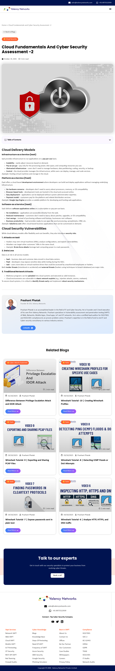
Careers (62, 658)
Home (4, 25)
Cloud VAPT (9, 641)
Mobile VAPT (10, 644)
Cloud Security (11, 39)
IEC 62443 (87, 641)
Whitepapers (64, 655)
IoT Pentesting (10, 648)
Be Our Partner (65, 644)
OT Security (9, 651)
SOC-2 (85, 637)
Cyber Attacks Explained (18, 363)
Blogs (34, 633)
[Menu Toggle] (110, 9)
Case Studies (64, 651)
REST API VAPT (11, 655)
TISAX (85, 651)
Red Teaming (10, 658)
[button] (110, 140)
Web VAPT (9, 637)
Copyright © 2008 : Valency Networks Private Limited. (57, 668)
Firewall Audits (11, 662)
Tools (67, 363)
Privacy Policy (64, 662)
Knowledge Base (38, 637)
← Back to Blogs (9, 32)
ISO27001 (86, 633)
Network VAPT (11, 633)
